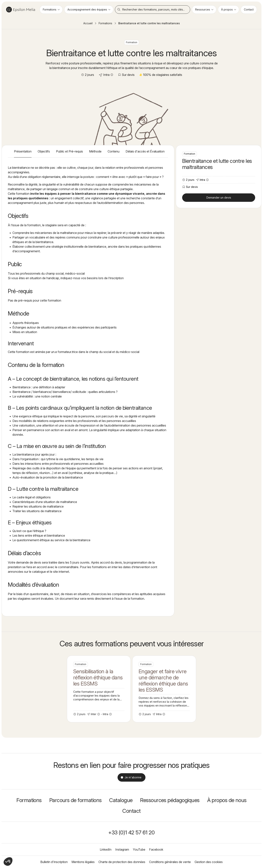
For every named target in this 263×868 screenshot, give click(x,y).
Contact (131, 811)
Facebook (156, 849)
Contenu (113, 151)
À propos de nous (227, 800)
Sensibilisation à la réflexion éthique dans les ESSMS (99, 689)
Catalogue (120, 800)
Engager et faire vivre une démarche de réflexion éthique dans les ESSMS (164, 689)
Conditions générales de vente (170, 862)
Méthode (95, 151)
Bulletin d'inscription (54, 862)
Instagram (122, 849)
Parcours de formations (75, 800)
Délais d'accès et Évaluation (145, 151)
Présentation (23, 151)
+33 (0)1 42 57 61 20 (131, 832)
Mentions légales (83, 862)
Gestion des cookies (209, 862)
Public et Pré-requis (69, 151)
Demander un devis (218, 197)
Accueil (88, 23)
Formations (105, 23)
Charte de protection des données (121, 862)
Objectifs (44, 151)
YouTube (139, 849)
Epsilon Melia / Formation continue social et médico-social (20, 9)
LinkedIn (105, 849)
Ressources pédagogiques (169, 800)
